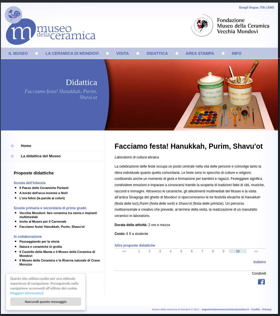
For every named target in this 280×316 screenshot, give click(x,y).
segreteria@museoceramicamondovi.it (225, 309)
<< (124, 251)
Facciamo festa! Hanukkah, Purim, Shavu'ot (52, 226)
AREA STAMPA (200, 53)
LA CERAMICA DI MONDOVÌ (72, 53)
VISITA (122, 53)
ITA (262, 7)
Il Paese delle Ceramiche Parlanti (44, 188)
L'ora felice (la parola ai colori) (42, 198)
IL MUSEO (18, 53)
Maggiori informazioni (26, 293)
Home (26, 146)
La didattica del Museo (41, 156)
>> (256, 251)
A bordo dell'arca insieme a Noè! (43, 193)
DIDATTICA (157, 53)
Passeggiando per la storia (39, 241)
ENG (270, 7)
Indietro (259, 262)
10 (237, 251)
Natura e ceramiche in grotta (40, 246)
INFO (236, 53)
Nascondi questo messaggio (46, 301)
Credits (255, 309)
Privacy (266, 309)
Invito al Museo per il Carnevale (42, 221)
